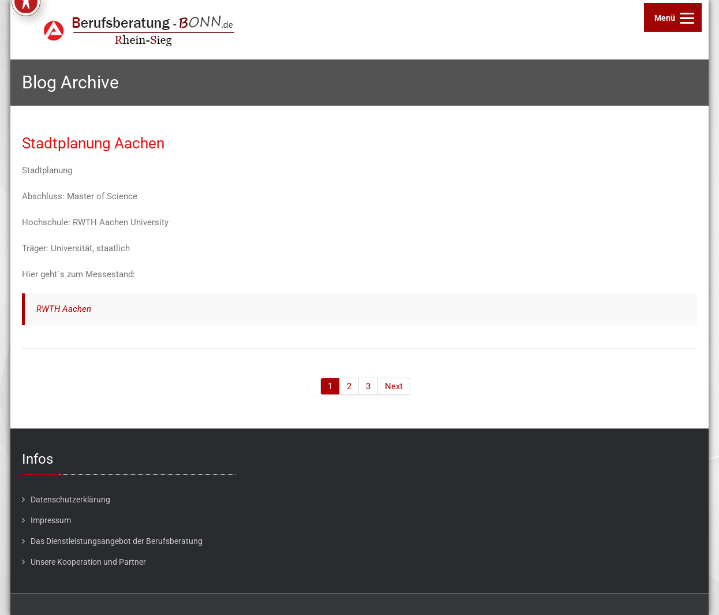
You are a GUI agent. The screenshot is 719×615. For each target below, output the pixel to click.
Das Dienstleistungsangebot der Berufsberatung (117, 541)
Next (394, 386)
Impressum (51, 520)
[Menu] (673, 17)
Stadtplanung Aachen (93, 143)
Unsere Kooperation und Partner (88, 561)
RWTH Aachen (63, 309)
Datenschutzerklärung (70, 499)
